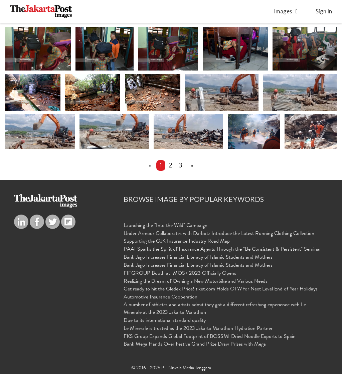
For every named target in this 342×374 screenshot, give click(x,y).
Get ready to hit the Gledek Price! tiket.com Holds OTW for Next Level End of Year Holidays (221, 289)
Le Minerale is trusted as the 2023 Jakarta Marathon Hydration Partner (198, 329)
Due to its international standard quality (165, 321)
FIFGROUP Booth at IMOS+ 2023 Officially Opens (180, 273)
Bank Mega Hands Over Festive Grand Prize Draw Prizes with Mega (195, 344)
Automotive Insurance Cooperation (160, 297)
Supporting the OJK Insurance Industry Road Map (177, 241)
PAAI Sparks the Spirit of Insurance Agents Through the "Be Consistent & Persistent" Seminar (222, 249)
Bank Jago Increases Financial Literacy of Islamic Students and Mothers (198, 257)
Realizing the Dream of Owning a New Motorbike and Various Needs (196, 281)
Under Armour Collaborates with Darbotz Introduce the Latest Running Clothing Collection (219, 234)
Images (283, 11)
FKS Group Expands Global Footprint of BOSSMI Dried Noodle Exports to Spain (210, 337)
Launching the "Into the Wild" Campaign (165, 226)
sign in (324, 11)
